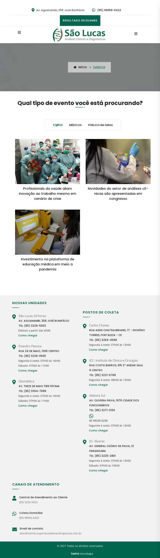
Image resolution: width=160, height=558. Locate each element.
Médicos (75, 125)
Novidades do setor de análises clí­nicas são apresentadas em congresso (118, 193)
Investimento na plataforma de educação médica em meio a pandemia (47, 264)
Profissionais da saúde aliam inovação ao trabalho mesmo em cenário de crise (47, 193)
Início (80, 67)
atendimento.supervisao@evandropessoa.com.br (51, 533)
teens (75, 553)
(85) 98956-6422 (109, 10)
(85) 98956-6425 (29, 517)
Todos (58, 125)
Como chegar (27, 335)
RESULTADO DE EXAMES (80, 20)
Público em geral (100, 125)
